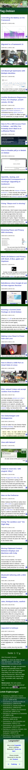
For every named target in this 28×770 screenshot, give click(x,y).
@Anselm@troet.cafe (14, 664)
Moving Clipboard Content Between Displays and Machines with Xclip (11, 550)
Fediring (14, 764)
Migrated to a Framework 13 (12, 44)
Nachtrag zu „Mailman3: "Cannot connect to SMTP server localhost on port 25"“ (14, 697)
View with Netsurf (8, 442)
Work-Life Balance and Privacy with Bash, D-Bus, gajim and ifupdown (13, 259)
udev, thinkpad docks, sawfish (13, 601)
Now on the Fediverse (9, 495)
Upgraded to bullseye (9, 628)
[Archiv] (14, 657)
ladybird (3, 408)
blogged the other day (12, 477)
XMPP (12, 276)
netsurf (13, 410)
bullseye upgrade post (18, 196)
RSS (2, 662)
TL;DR (10, 318)
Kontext (15, 759)
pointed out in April (18, 398)
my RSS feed (8, 510)
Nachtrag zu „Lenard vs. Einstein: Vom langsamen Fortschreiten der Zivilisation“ (15, 731)
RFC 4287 (8, 504)
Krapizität (17, 745)
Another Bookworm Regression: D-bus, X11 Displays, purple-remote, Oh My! (14, 99)
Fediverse (4, 664)
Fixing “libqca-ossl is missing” (13, 203)
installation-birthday (7, 426)
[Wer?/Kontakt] (6, 657)
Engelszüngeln (10, 4)
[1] (20, 505)
